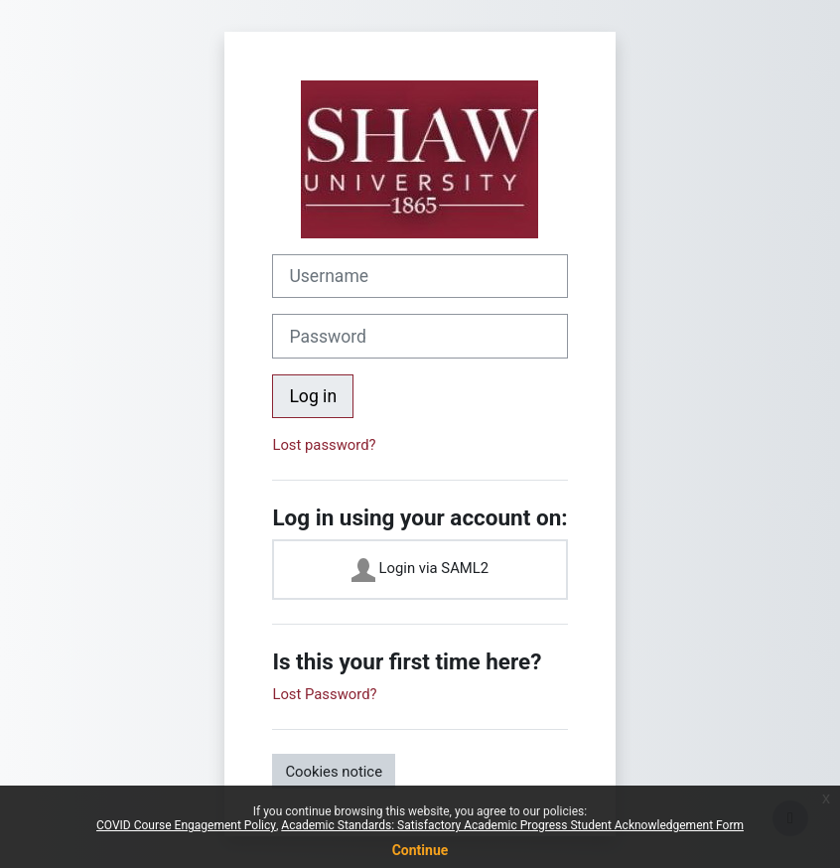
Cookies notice (333, 772)
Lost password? (323, 445)
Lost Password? (324, 694)
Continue (420, 850)
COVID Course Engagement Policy (186, 825)
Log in (313, 396)
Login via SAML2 (420, 570)
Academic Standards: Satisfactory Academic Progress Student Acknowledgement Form (512, 825)
